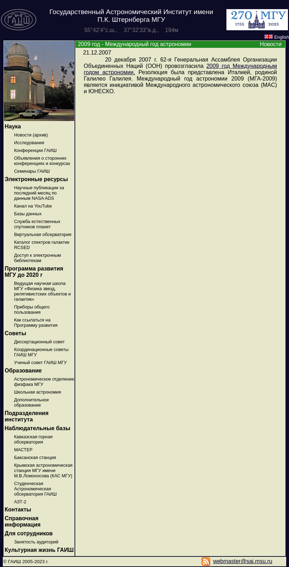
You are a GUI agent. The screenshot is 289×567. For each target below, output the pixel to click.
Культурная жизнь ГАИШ (39, 550)
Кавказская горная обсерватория (33, 439)
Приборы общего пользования (32, 309)
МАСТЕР (23, 449)
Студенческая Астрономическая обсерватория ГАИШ (35, 489)
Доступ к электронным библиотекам (37, 258)
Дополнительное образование (31, 402)
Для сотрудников (29, 533)
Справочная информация (22, 521)
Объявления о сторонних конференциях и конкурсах (42, 160)
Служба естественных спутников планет (37, 224)
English (276, 37)
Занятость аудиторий (36, 541)
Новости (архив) (31, 135)
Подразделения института (27, 416)
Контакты (18, 509)
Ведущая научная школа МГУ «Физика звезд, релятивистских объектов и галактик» (42, 291)
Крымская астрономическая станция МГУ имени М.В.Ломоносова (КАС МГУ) (43, 470)
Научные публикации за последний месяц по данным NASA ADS (39, 193)
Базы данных (27, 213)
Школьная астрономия (37, 392)
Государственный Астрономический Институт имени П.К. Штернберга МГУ (131, 15)
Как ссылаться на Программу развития (36, 322)
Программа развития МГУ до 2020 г (34, 272)
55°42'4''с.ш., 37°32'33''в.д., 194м (131, 30)
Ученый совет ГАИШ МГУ (40, 362)
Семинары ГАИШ (32, 171)
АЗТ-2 (20, 501)
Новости (271, 44)
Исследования (29, 142)
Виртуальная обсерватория (42, 234)
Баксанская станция (35, 457)
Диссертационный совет (39, 341)
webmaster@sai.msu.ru (242, 561)
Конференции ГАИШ (35, 150)
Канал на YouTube (33, 206)
